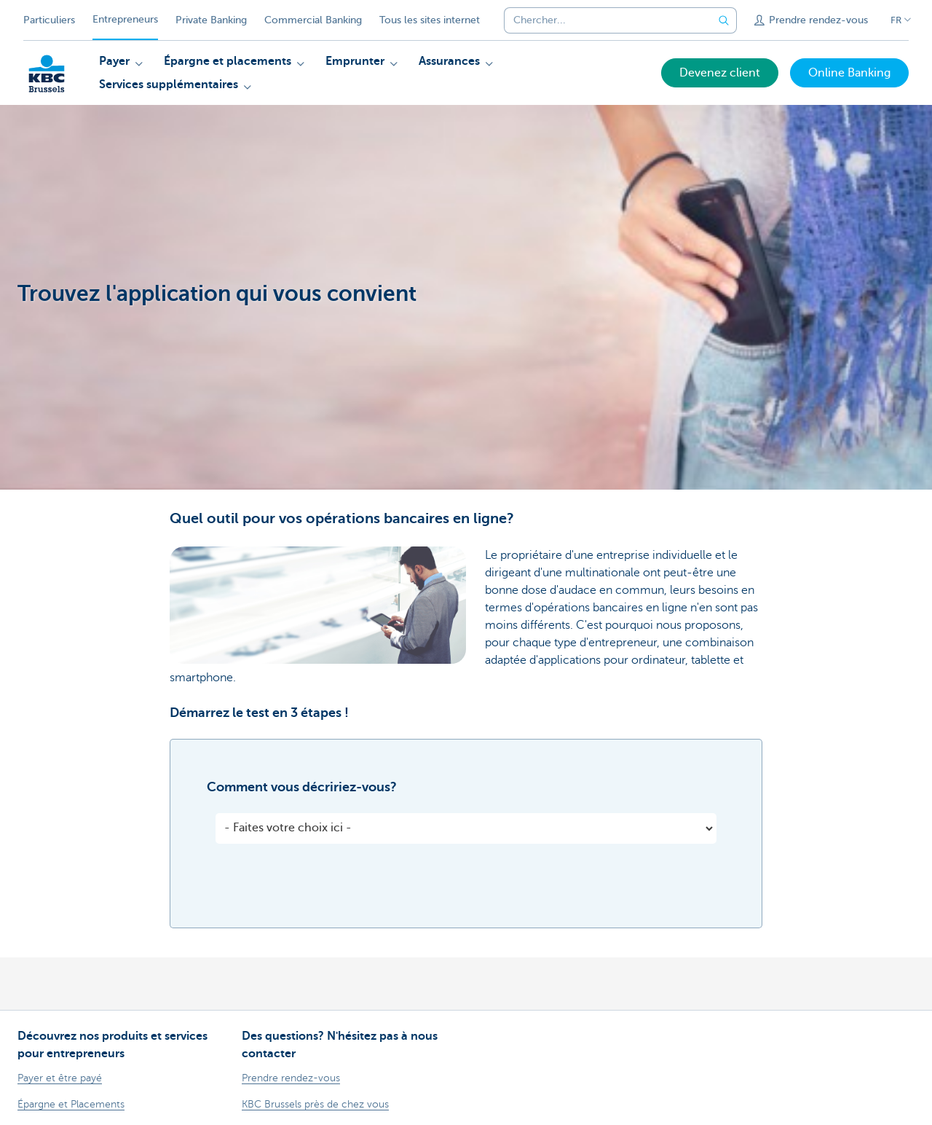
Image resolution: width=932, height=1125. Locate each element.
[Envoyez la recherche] (724, 20)
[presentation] (326, 889)
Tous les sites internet (429, 20)
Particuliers (49, 20)
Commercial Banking (313, 20)
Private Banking (211, 20)
